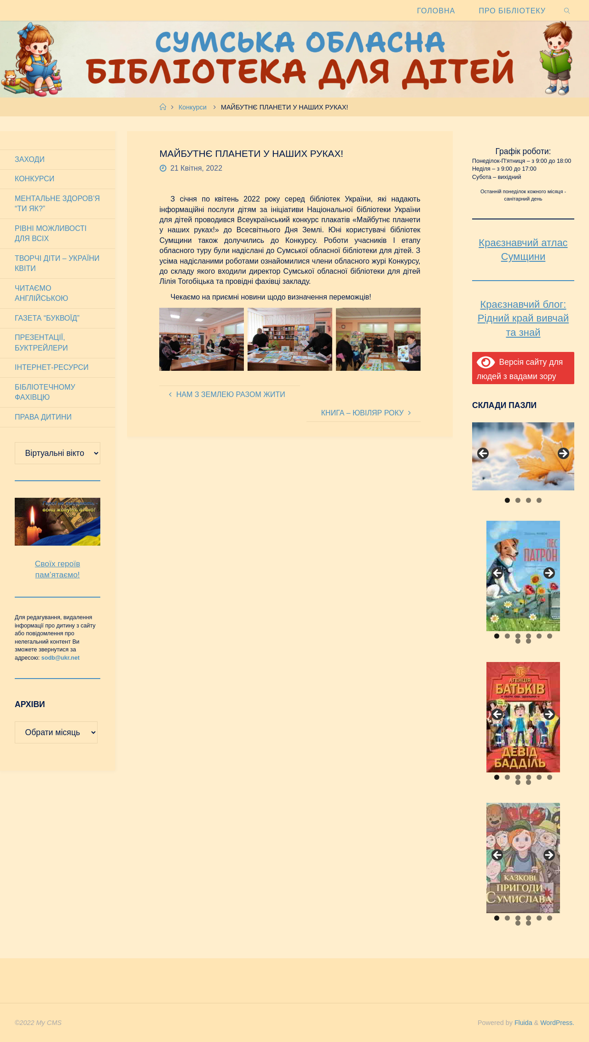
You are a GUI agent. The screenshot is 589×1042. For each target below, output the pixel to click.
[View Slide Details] (523, 456)
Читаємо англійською (41, 293)
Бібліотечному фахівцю (45, 392)
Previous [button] (484, 454)
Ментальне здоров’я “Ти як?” (57, 204)
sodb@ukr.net (60, 658)
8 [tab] (528, 641)
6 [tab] (549, 636)
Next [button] (563, 454)
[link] (567, 10)
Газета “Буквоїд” (47, 318)
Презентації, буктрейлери (41, 342)
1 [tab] (507, 500)
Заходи (30, 159)
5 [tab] (539, 636)
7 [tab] (517, 641)
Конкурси (193, 107)
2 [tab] (517, 500)
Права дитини (43, 417)
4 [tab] (539, 500)
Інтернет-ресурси (52, 367)
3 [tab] (528, 500)
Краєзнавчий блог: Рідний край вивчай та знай (523, 319)
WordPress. (557, 1022)
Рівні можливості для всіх (51, 233)
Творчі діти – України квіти (57, 263)
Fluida (521, 1022)
